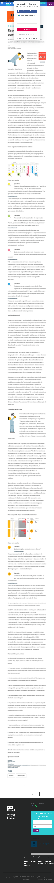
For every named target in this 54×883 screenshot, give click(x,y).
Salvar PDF (36, 799)
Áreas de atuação (27, 864)
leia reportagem (19, 90)
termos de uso (23, 34)
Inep (9, 762)
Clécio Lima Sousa (11, 761)
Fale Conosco (40, 857)
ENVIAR (36, 830)
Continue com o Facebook (27, 11)
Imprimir (35, 794)
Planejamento (36, 861)
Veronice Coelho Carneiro (13, 767)
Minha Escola (40, 862)
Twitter (46, 879)
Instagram (49, 879)
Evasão (11, 775)
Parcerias (47, 857)
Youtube (51, 879)
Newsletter (27, 857)
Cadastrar (27, 29)
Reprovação (21, 775)
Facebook (44, 879)
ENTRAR (35, 38)
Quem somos (34, 857)
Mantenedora (10, 814)
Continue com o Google (26, 15)
